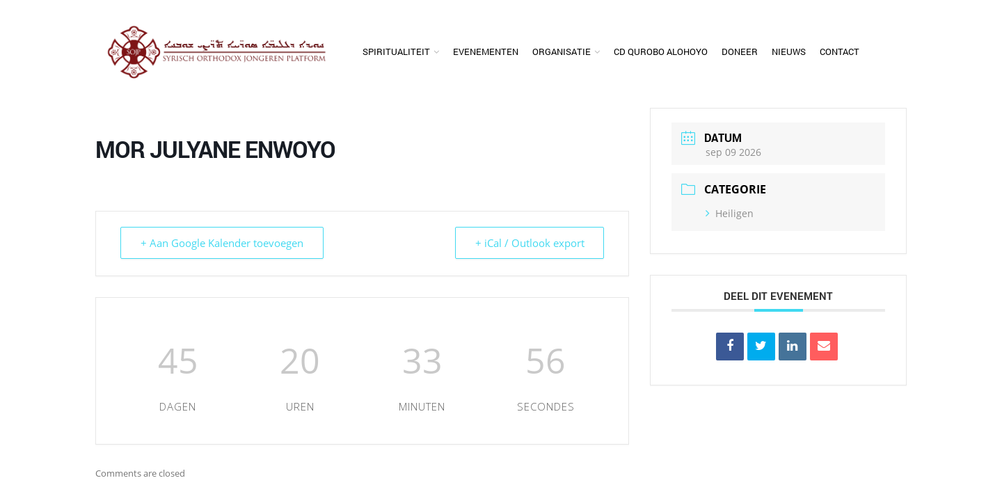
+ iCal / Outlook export (529, 243)
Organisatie (561, 51)
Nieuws (789, 51)
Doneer (740, 51)
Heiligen (730, 213)
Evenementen (485, 51)
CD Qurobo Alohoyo (661, 51)
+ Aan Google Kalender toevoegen (222, 243)
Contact (839, 51)
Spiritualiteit (396, 51)
